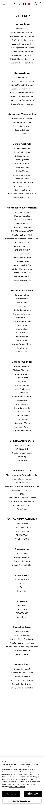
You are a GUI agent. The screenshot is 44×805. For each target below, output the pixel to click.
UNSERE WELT (22, 580)
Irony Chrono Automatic (22, 397)
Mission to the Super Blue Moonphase (22, 486)
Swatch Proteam (22, 632)
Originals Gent (22, 416)
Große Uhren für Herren (22, 40)
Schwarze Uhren (22, 295)
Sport (22, 583)
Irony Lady (22, 400)
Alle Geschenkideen (22, 134)
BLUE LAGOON (22, 531)
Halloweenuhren (22, 261)
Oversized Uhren (22, 167)
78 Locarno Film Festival (22, 680)
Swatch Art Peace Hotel (22, 673)
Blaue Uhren (22, 303)
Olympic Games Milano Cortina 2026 (22, 239)
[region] (22, 781)
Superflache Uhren (22, 152)
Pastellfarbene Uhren (22, 321)
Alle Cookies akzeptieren (32, 794)
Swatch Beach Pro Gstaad (22, 639)
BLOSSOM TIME (22, 242)
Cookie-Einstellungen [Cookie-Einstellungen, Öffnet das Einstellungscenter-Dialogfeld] (22, 801)
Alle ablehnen (11, 794)
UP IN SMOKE (22, 449)
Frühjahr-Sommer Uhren (22, 269)
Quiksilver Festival (22, 650)
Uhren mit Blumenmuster (22, 182)
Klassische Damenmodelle (22, 93)
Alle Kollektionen (22, 212)
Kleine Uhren (22, 171)
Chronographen (22, 160)
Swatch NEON (22, 224)
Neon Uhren (22, 340)
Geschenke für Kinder (22, 126)
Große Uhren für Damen (22, 85)
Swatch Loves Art (22, 669)
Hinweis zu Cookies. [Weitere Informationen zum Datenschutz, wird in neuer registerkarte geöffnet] (17, 787)
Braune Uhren (22, 329)
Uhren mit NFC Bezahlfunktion (22, 194)
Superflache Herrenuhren (22, 63)
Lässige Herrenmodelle (22, 44)
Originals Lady (22, 419)
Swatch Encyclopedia (22, 453)
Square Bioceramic (22, 431)
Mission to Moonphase (22, 479)
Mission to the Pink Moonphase (22, 498)
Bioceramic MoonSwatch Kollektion (22, 475)
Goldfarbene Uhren (22, 310)
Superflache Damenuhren (22, 100)
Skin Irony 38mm (22, 423)
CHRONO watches (22, 385)
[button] (3, 3)
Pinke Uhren (22, 325)
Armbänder (22, 509)
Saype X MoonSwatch (22, 684)
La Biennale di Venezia (22, 676)
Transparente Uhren (22, 314)
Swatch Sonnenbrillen (22, 565)
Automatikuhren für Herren (22, 33)
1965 (22, 494)
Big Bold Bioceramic (22, 370)
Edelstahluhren (22, 156)
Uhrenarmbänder (22, 366)
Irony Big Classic (22, 389)
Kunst (22, 587)
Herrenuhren (22, 29)
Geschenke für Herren (22, 119)
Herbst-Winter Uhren (22, 258)
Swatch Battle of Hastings (22, 643)
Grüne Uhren (22, 337)
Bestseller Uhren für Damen (22, 81)
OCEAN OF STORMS (22, 528)
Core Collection (22, 254)
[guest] (35, 3)
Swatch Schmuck (22, 561)
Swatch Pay (22, 617)
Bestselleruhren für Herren (22, 36)
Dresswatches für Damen (22, 104)
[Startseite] (22, 3)
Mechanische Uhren (22, 186)
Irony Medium (22, 404)
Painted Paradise (22, 216)
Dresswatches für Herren (22, 55)
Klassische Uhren (22, 148)
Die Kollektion (22, 524)
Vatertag (22, 457)
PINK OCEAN (22, 535)
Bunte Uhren (22, 318)
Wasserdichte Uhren (22, 198)
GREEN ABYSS (22, 539)
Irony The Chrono (22, 412)
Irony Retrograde (22, 408)
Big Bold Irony (22, 378)
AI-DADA (22, 606)
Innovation (22, 591)
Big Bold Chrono (22, 374)
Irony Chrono (22, 393)
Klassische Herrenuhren (22, 51)
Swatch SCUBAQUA (22, 227)
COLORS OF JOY (22, 250)
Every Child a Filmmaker (22, 688)
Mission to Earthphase (22, 490)
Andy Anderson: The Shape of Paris (22, 647)
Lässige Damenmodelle (22, 89)
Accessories (22, 554)
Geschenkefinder (22, 130)
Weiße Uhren (22, 299)
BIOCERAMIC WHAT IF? (22, 231)
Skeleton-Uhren (22, 179)
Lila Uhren (22, 348)
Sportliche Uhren (22, 190)
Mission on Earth (22, 483)
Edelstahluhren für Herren (22, 59)
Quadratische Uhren (22, 175)
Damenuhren (22, 77)
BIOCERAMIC (22, 613)
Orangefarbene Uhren (22, 344)
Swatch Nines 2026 (22, 635)
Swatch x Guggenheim (22, 220)
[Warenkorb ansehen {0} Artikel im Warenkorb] (40, 3)
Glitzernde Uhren (22, 333)
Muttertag (22, 460)
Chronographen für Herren (22, 48)
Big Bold (22, 381)
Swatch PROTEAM (22, 277)
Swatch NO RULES (22, 265)
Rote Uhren (22, 306)
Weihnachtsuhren (22, 246)
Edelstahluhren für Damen (22, 96)
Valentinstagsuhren (22, 280)
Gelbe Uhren (22, 352)
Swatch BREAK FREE (22, 273)
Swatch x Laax (22, 654)
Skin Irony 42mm (22, 427)
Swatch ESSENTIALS (22, 235)
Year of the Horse (22, 445)
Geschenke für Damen (22, 122)
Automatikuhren (22, 164)
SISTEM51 (22, 609)
